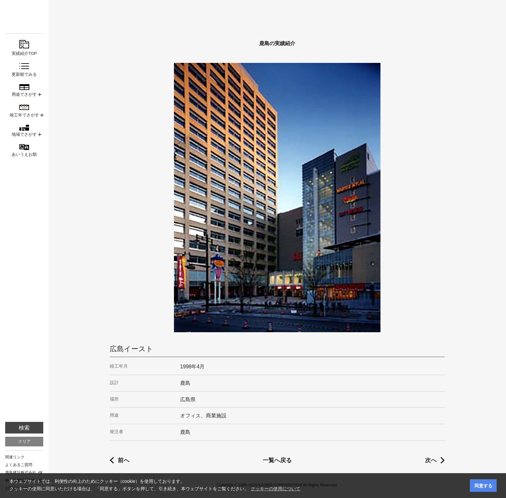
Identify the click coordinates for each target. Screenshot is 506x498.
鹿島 (24, 17)
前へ (123, 460)
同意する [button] (483, 485)
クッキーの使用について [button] (275, 488)
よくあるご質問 (18, 465)
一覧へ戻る (277, 460)
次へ (431, 460)
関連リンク (15, 457)
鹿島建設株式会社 (20, 472)
